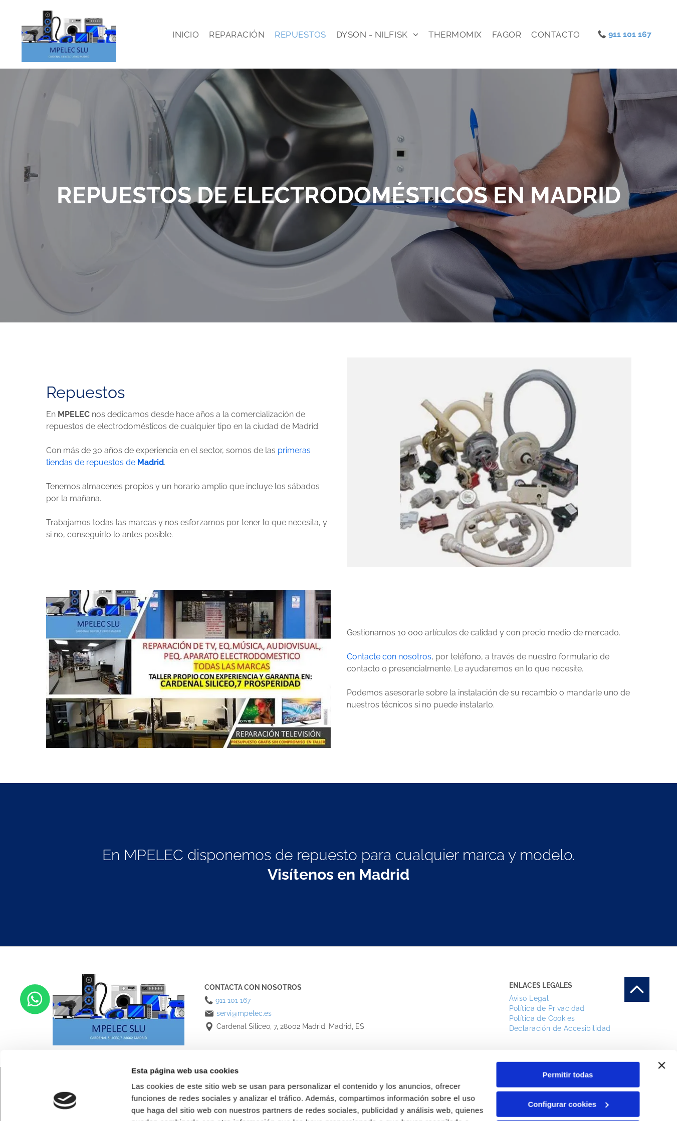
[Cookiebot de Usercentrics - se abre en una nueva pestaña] (65, 1101)
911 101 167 (629, 34)
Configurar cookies (568, 1043)
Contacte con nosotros (389, 656)
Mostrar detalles (160, 1101)
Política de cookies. (339, 1073)
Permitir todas (568, 1014)
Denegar (568, 1072)
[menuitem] (185, 35)
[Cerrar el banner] (661, 1004)
